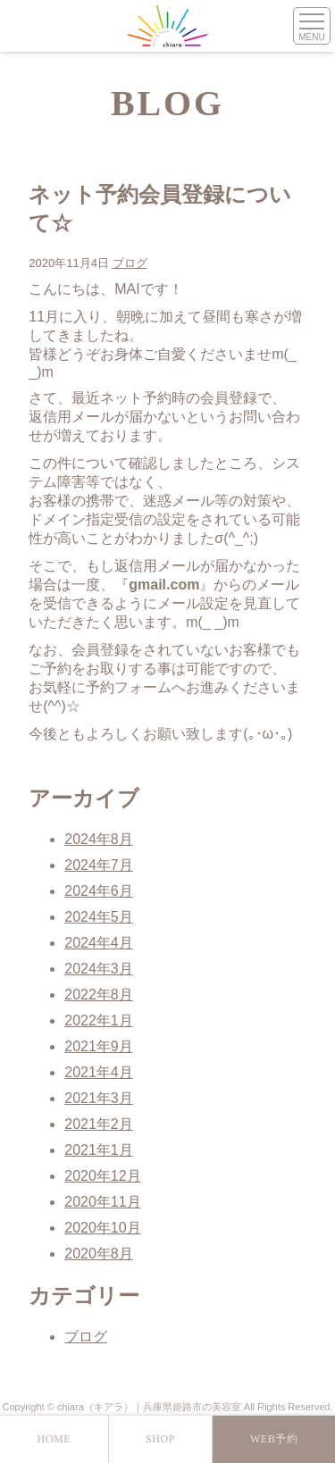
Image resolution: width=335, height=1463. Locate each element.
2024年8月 (98, 839)
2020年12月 (102, 1175)
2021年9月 (98, 1046)
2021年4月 (98, 1072)
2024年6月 (98, 891)
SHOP (160, 1439)
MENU (311, 37)
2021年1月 (98, 1150)
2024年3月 (98, 968)
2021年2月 (98, 1124)
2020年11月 (102, 1201)
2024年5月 (98, 916)
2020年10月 (102, 1227)
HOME (54, 1439)
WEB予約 (274, 1439)
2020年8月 (98, 1253)
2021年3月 (98, 1098)
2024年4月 (98, 942)
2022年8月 (98, 994)
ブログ (130, 263)
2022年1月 (98, 1020)
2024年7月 (98, 865)
